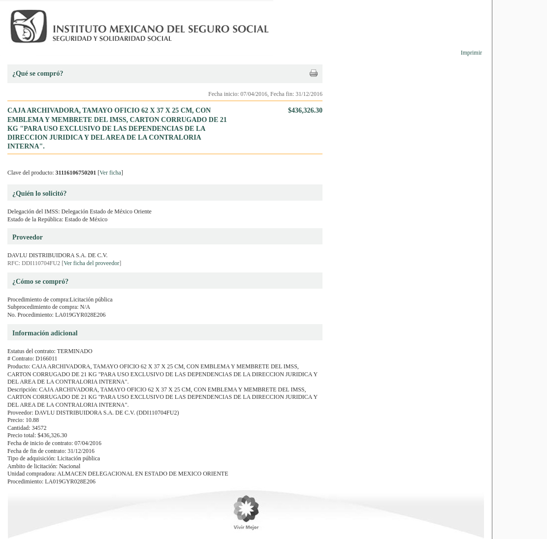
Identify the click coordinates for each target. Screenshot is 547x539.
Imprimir (471, 52)
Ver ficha (110, 172)
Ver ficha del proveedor (91, 263)
